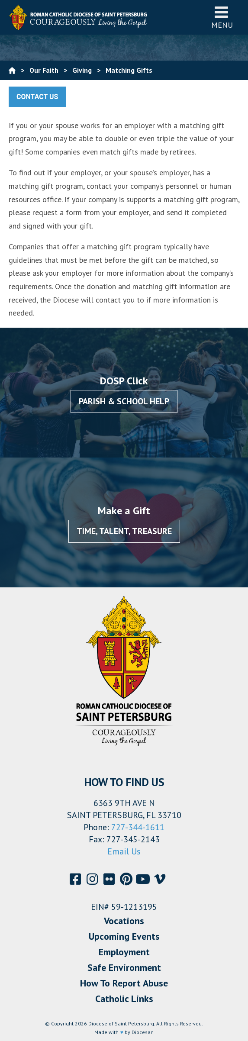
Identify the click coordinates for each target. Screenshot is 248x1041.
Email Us (124, 851)
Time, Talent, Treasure (124, 531)
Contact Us (37, 97)
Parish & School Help (124, 401)
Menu (222, 17)
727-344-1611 (137, 827)
